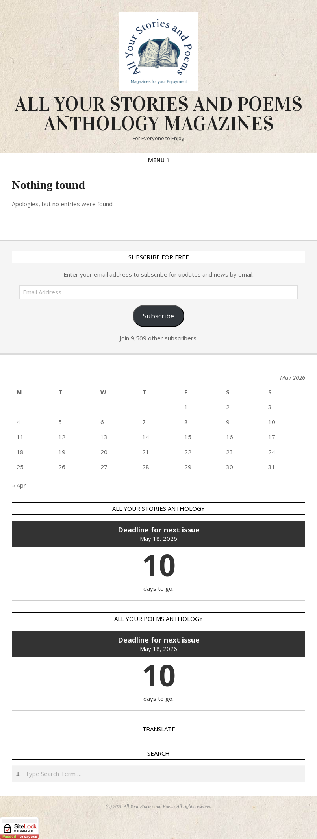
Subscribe (158, 315)
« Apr (19, 485)
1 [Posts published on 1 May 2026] (186, 407)
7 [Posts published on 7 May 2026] (144, 422)
